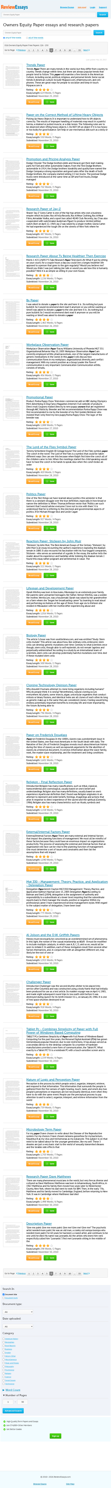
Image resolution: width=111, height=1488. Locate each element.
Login (92, 7)
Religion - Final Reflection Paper (49, 782)
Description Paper (39, 1223)
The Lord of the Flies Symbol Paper (51, 447)
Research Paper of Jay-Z (43, 209)
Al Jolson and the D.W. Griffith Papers (53, 935)
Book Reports (9, 1345)
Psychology (8, 1370)
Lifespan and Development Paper (50, 588)
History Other (9, 1356)
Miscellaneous (9, 1359)
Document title (10, 1294)
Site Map (70, 1484)
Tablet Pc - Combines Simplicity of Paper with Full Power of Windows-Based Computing (62, 1030)
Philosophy (8, 1366)
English (7, 1352)
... (74, 50)
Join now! (82, 7)
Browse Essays (67, 7)
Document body (10, 1298)
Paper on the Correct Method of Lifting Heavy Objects (64, 115)
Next (85, 50)
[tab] (55, 1391)
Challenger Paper (38, 982)
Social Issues (9, 1380)
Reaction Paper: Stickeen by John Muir (53, 541)
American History (10, 1339)
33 (79, 50)
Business (7, 1349)
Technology (8, 1384)
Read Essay (33, 101)
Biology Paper (36, 635)
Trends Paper (35, 65)
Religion (7, 1373)
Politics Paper (36, 494)
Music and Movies (11, 1363)
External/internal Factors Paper (48, 832)
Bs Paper (32, 300)
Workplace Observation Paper (47, 344)
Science (7, 1377)
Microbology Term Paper (43, 1129)
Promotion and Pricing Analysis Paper (53, 159)
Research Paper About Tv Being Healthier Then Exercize (66, 256)
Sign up (55, 1436)
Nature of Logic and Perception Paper (53, 1079)
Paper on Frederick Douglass (46, 735)
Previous (22, 50)
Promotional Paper (39, 397)
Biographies (8, 1342)
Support (103, 7)
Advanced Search (13, 1410)
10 (70, 50)
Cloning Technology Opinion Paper (51, 685)
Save (50, 101)
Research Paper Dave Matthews (48, 1176)
